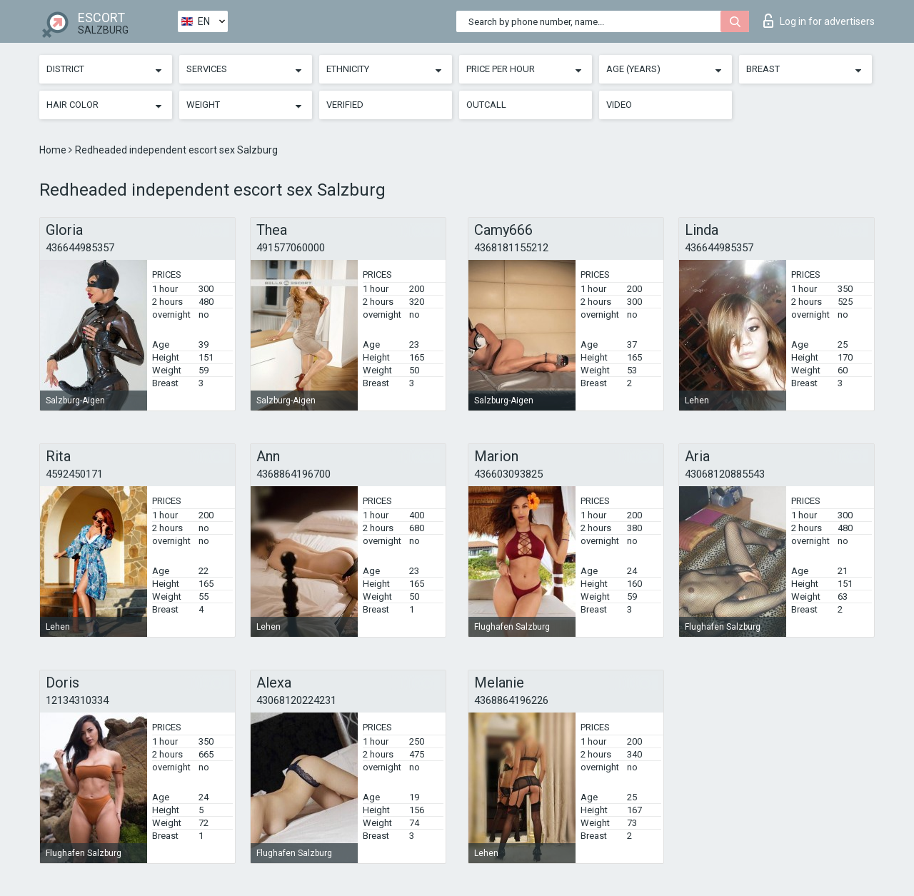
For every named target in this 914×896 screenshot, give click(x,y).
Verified (344, 104)
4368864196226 (511, 700)
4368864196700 (293, 474)
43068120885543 (725, 474)
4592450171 (74, 474)
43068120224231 (296, 700)
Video (619, 104)
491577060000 (290, 247)
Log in (819, 21)
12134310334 (77, 700)
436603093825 (508, 474)
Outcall (486, 104)
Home (54, 150)
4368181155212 (511, 247)
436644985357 (80, 247)
